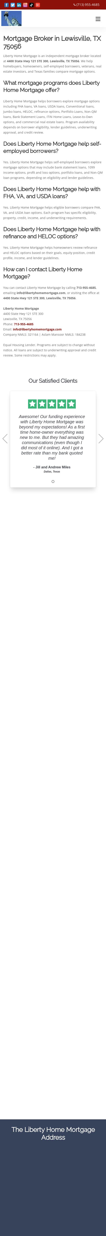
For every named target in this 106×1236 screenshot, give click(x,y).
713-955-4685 (23, 324)
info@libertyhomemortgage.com (37, 329)
